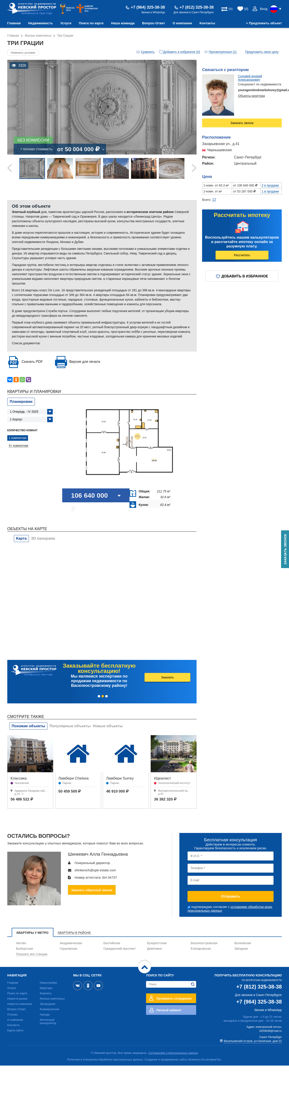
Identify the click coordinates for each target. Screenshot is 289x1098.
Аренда (45, 1014)
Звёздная (241, 948)
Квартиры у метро (33, 932)
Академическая (71, 943)
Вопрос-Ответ (153, 23)
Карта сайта (15, 1030)
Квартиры (46, 988)
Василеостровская (204, 943)
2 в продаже (270, 185)
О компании (182, 23)
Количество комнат (22, 430)
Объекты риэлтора (251, 96)
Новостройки (48, 982)
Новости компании (19, 1004)
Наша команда (123, 23)
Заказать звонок (241, 123)
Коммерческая (49, 1009)
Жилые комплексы (52, 998)
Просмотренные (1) (222, 52)
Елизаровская (201, 948)
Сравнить (147, 52)
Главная (14, 23)
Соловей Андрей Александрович (250, 77)
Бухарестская (157, 943)
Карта (21, 538)
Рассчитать (242, 255)
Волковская (243, 943)
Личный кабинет (168, 1010)
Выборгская (24, 948)
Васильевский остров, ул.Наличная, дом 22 (253, 1041)
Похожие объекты (28, 726)
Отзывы (12, 1014)
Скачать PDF (32, 361)
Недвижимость (40, 23)
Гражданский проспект (119, 948)
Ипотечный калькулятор (48, 1021)
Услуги (65, 23)
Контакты (207, 23)
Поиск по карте (91, 23)
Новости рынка (17, 998)
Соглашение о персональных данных (173, 1053)
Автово (21, 943)
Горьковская (68, 948)
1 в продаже (270, 191)
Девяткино (154, 948)
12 (214, 200)
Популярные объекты (70, 726)
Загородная (47, 1004)
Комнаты (45, 993)
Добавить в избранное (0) (181, 52)
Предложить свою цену (261, 52)
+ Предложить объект (264, 23)
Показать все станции (31, 954)
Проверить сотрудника (173, 998)
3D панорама (43, 538)
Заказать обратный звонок (92, 890)
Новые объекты (108, 726)
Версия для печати (84, 361)
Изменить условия (23, 52)
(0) (246, 9)
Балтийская (111, 943)
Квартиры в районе (74, 932)
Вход (263, 9)
